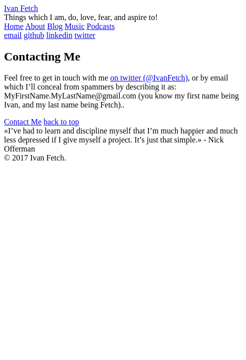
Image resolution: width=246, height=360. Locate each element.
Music (74, 26)
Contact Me (23, 122)
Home (14, 26)
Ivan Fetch (21, 8)
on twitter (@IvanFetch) (149, 78)
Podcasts (100, 26)
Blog (54, 26)
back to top (61, 122)
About (35, 26)
